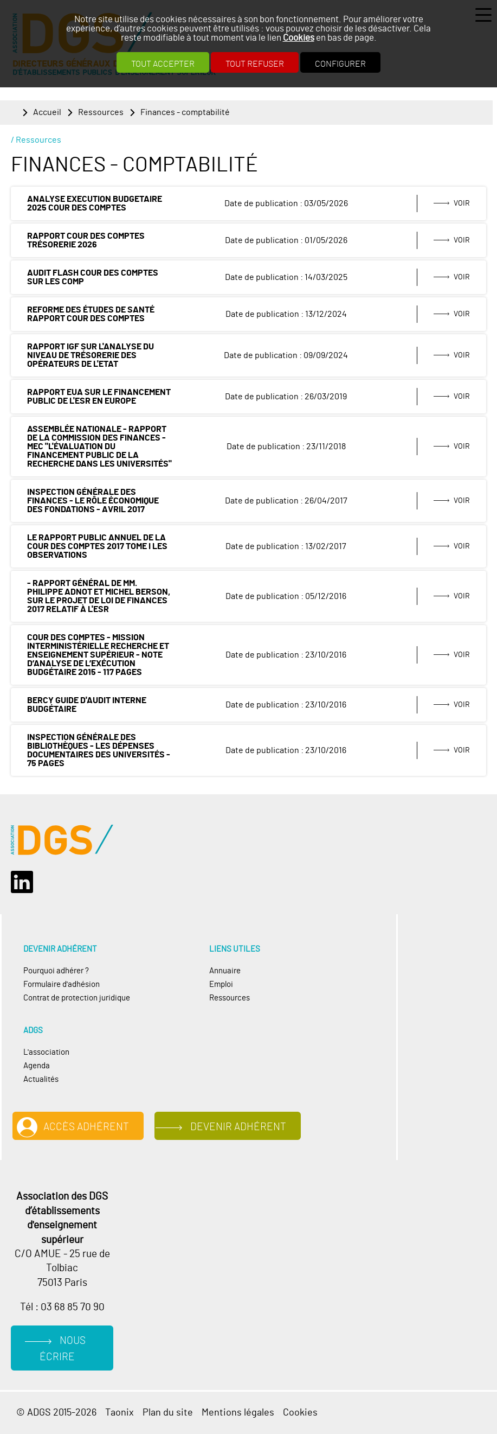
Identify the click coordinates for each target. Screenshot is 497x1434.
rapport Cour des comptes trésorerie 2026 (86, 240)
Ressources (101, 112)
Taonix (119, 1413)
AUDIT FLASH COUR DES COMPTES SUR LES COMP (92, 277)
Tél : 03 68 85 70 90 (62, 1307)
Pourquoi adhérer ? (56, 971)
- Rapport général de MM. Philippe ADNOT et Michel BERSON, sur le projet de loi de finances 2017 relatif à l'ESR (98, 596)
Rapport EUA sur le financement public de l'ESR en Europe (99, 396)
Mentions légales (238, 1413)
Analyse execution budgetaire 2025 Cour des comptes (94, 203)
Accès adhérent (86, 1127)
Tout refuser (254, 64)
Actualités (41, 1079)
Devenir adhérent (238, 1127)
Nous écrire (63, 1349)
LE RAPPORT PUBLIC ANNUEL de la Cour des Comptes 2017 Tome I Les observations (97, 546)
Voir (462, 203)
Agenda (36, 1066)
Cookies (298, 37)
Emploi (221, 984)
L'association (46, 1052)
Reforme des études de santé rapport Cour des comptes (90, 314)
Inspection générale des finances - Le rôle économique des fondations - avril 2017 (93, 501)
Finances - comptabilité (185, 112)
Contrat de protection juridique (76, 998)
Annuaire (225, 971)
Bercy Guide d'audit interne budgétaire (86, 704)
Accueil (47, 112)
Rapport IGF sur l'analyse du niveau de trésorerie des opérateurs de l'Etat (90, 355)
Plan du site (168, 1413)
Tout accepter (163, 64)
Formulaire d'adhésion (61, 984)
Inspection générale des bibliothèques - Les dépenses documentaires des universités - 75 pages (98, 750)
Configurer (340, 64)
